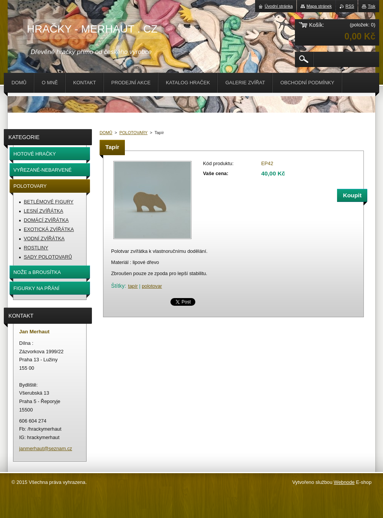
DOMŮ (106, 132)
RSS (349, 6)
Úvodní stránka (279, 6)
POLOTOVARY (133, 132)
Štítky (117, 286)
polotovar (152, 286)
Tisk (371, 6)
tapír (133, 286)
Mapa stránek (319, 6)
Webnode (344, 482)
